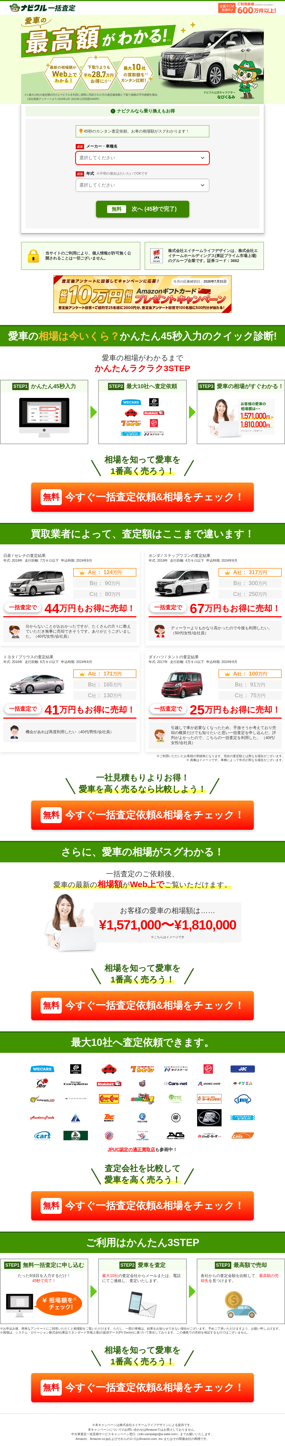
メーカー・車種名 (96, 146)
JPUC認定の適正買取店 (131, 1149)
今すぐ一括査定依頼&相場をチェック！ (143, 497)
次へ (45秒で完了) (141, 209)
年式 (112, 174)
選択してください (97, 157)
